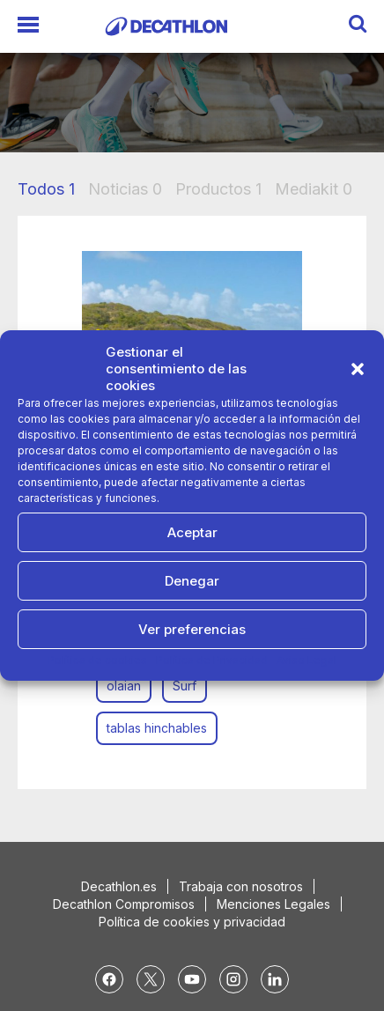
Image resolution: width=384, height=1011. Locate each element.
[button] (357, 369)
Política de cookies (97, 660)
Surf (184, 685)
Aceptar (192, 532)
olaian (124, 685)
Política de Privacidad (212, 660)
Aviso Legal (306, 660)
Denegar (192, 580)
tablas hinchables (157, 727)
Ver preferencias (192, 629)
